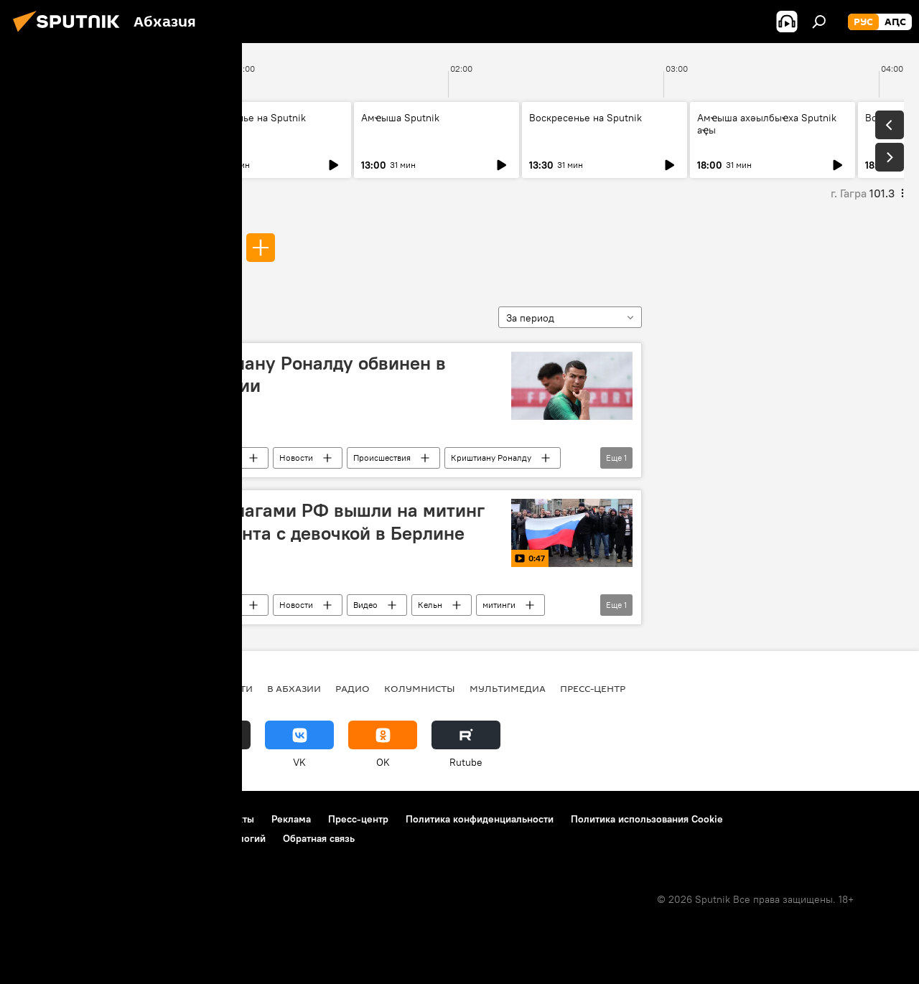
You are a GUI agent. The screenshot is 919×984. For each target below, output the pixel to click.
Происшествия (382, 457)
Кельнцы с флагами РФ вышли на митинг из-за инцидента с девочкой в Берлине (306, 521)
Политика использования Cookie (647, 818)
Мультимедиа (508, 688)
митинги (499, 604)
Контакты (232, 818)
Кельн (430, 604)
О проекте (39, 818)
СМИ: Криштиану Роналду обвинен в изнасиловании (286, 374)
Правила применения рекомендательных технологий (140, 838)
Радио (352, 688)
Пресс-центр (592, 688)
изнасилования (178, 247)
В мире (225, 457)
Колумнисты (419, 688)
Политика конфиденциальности (480, 818)
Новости (296, 457)
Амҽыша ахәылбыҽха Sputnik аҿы (766, 123)
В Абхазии (294, 688)
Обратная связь (319, 838)
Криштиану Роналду (491, 457)
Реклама (291, 818)
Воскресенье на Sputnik (249, 117)
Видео (365, 604)
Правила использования (136, 818)
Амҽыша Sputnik (64, 117)
